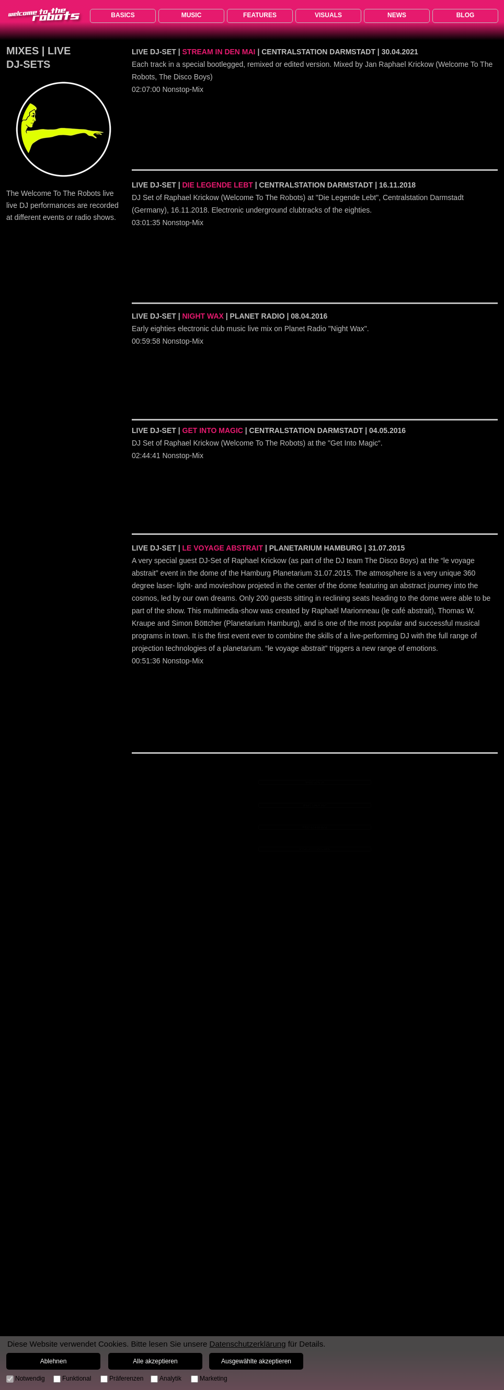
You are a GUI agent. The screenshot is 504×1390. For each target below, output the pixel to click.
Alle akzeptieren (155, 1361)
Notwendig (30, 1378)
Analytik (170, 1378)
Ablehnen (53, 1361)
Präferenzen (126, 1378)
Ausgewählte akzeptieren (256, 1361)
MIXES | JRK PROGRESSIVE (315, 848)
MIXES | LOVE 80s (314, 782)
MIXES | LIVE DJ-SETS (315, 826)
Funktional (76, 1378)
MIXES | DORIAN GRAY (314, 805)
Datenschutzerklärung (248, 1343)
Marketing (213, 1378)
